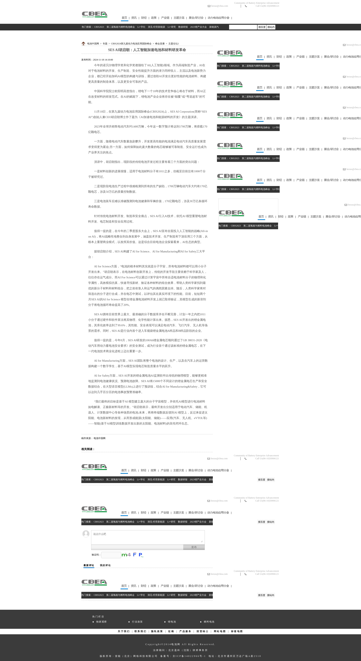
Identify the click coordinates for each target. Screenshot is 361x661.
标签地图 (237, 631)
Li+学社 (141, 27)
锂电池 (172, 621)
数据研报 (183, 27)
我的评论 (105, 565)
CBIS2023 (99, 27)
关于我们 (124, 631)
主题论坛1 (173, 43)
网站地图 (220, 631)
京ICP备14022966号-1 (189, 656)
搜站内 (271, 27)
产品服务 (185, 631)
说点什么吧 (148, 537)
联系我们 (140, 631)
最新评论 (88, 565)
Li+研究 (172, 27)
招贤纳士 (203, 631)
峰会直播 (160, 43)
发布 (194, 547)
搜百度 (262, 27)
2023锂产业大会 (198, 27)
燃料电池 (209, 621)
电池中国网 (93, 43)
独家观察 (101, 621)
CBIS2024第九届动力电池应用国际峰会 (131, 43)
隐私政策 (157, 631)
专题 (105, 43)
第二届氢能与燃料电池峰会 (121, 27)
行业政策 (137, 621)
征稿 (171, 631)
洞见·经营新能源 (156, 27)
